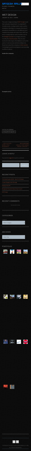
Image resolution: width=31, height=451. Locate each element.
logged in (11, 158)
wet (14, 131)
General (11, 129)
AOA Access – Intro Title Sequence (7, 145)
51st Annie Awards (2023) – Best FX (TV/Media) (13, 179)
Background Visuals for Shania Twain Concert (22, 145)
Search (25, 165)
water (9, 131)
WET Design (21, 22)
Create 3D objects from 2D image (9, 182)
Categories (4, 219)
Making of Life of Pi (6, 185)
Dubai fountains (13, 38)
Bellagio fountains (9, 36)
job (4, 131)
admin (16, 17)
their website (24, 45)
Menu (26, 4)
